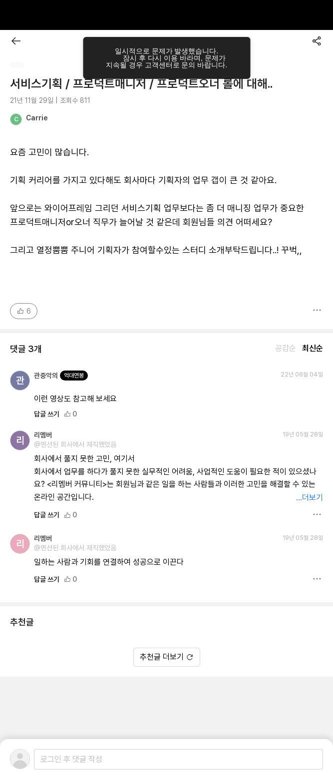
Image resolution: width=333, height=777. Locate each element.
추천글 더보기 (167, 657)
